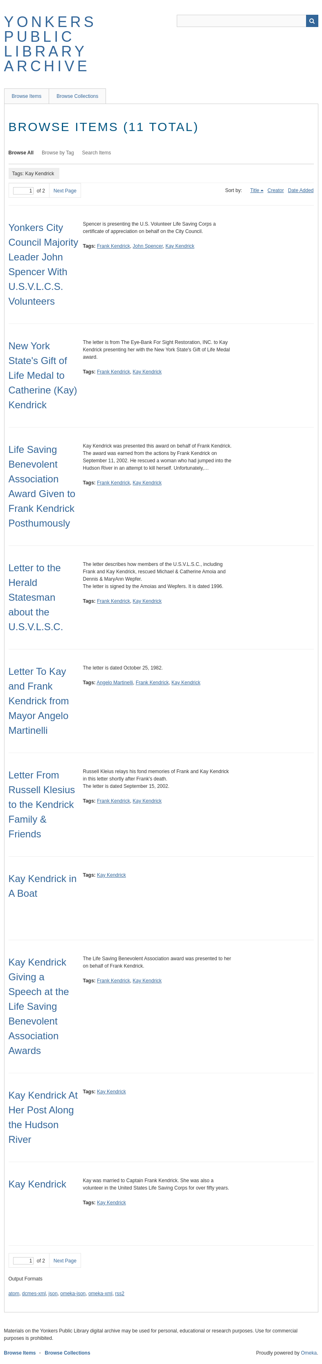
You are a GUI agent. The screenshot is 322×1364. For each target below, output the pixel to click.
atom (14, 1293)
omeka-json (73, 1293)
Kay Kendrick (179, 246)
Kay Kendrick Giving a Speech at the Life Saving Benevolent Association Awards (39, 1006)
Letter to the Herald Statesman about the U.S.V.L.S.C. (36, 597)
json (53, 1293)
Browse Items (27, 96)
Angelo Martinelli (115, 682)
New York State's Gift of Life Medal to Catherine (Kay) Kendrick (43, 375)
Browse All (21, 153)
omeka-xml (100, 1293)
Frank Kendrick (113, 246)
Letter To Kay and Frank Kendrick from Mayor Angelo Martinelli (39, 701)
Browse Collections (77, 96)
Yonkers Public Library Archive (50, 44)
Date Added (301, 190)
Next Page (65, 191)
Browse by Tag (58, 153)
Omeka (309, 1353)
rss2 (119, 1293)
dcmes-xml (34, 1293)
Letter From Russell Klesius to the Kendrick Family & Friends (42, 804)
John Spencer (147, 246)
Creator (276, 190)
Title (254, 190)
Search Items (96, 153)
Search (312, 21)
